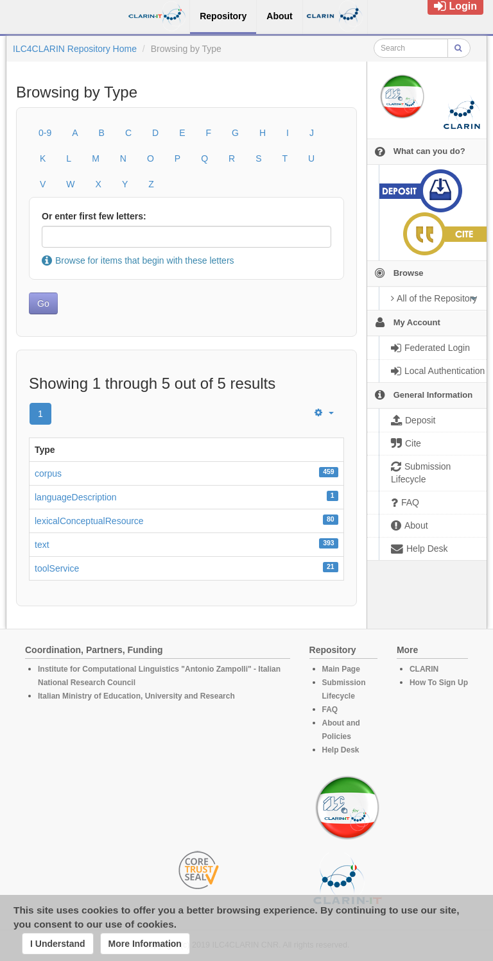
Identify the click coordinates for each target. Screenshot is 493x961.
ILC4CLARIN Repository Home (75, 49)
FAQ (330, 709)
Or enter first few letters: (94, 216)
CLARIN (424, 669)
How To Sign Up (439, 682)
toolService (57, 568)
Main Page (341, 669)
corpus (48, 473)
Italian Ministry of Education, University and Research (136, 696)
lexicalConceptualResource (89, 521)
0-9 (45, 133)
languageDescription (76, 497)
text (42, 545)
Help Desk (340, 749)
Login (455, 6)
